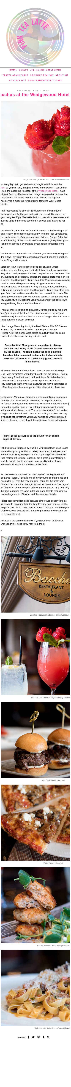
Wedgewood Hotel (48, 191)
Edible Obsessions (49, 70)
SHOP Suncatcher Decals (45, 80)
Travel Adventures (15, 75)
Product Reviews (42, 75)
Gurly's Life (27, 70)
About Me (62, 75)
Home (13, 70)
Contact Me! (17, 80)
